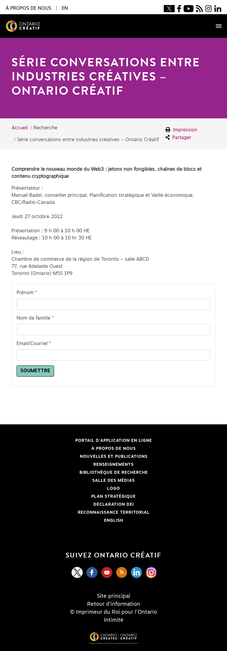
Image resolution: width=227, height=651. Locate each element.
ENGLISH (113, 520)
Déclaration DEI (76, 504)
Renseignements (113, 465)
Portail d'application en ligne (85, 441)
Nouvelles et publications (113, 457)
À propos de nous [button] (28, 8)
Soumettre (35, 371)
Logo (113, 488)
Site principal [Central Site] (113, 596)
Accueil (20, 127)
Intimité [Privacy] (114, 620)
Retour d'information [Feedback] (113, 604)
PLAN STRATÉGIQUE (113, 496)
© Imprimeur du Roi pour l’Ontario (113, 612)
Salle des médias (113, 480)
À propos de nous (113, 449)
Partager (178, 137)
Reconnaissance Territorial (84, 512)
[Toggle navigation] (215, 26)
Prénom (25, 292)
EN (65, 8)
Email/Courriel (32, 343)
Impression (181, 129)
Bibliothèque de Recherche (83, 472)
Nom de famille (33, 318)
